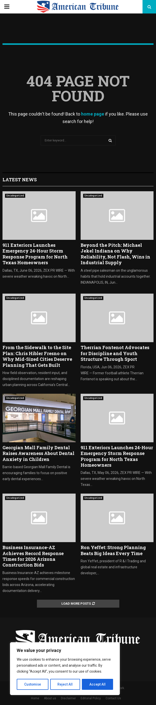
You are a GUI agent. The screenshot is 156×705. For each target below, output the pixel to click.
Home (35, 698)
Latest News (19, 180)
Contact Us (113, 698)
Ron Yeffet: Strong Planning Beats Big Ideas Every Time (113, 550)
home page (92, 114)
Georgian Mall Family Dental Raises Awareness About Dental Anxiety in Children (38, 453)
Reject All (65, 684)
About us (50, 698)
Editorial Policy (91, 698)
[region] (65, 669)
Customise (33, 684)
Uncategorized (15, 195)
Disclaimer (68, 698)
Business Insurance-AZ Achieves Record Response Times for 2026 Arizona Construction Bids (33, 556)
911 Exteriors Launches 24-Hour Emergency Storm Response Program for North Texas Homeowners (117, 456)
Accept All (98, 684)
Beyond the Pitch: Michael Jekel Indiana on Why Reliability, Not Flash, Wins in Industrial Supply (115, 253)
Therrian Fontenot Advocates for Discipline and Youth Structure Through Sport (115, 353)
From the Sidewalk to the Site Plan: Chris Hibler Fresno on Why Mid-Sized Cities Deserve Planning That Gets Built (37, 356)
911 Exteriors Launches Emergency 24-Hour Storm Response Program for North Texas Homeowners (35, 253)
